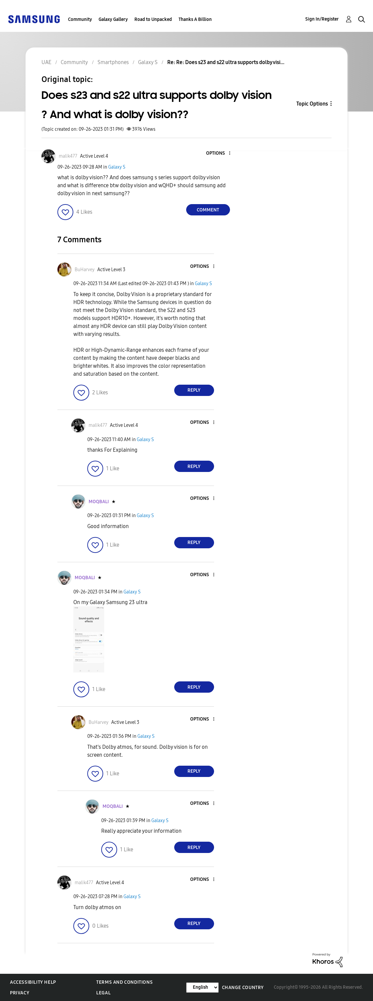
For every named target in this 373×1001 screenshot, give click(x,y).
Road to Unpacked (153, 19)
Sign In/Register (322, 19)
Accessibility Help (33, 982)
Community (80, 19)
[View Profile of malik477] (68, 156)
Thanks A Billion (195, 19)
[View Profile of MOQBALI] (99, 501)
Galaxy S (116, 167)
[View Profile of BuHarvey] (85, 269)
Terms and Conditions (124, 982)
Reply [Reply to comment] (193, 390)
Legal (103, 993)
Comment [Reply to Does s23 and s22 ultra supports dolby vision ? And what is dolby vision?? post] (208, 210)
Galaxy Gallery (113, 19)
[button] (218, 153)
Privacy (19, 993)
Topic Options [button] (312, 104)
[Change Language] (202, 987)
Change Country (243, 987)
